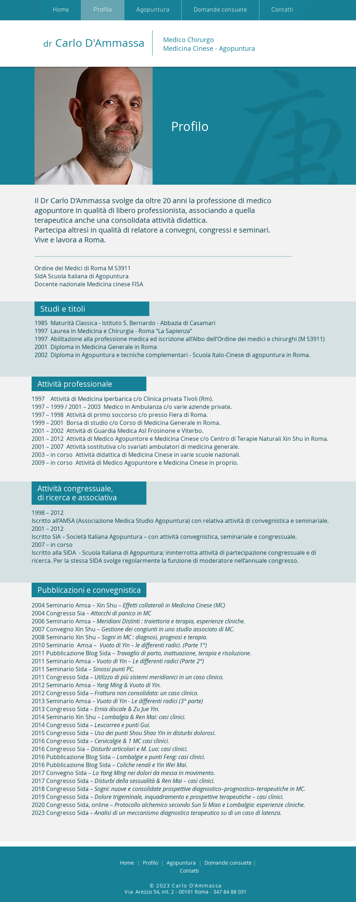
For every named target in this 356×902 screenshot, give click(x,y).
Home (128, 862)
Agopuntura (183, 862)
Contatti (189, 870)
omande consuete (229, 862)
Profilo (152, 862)
